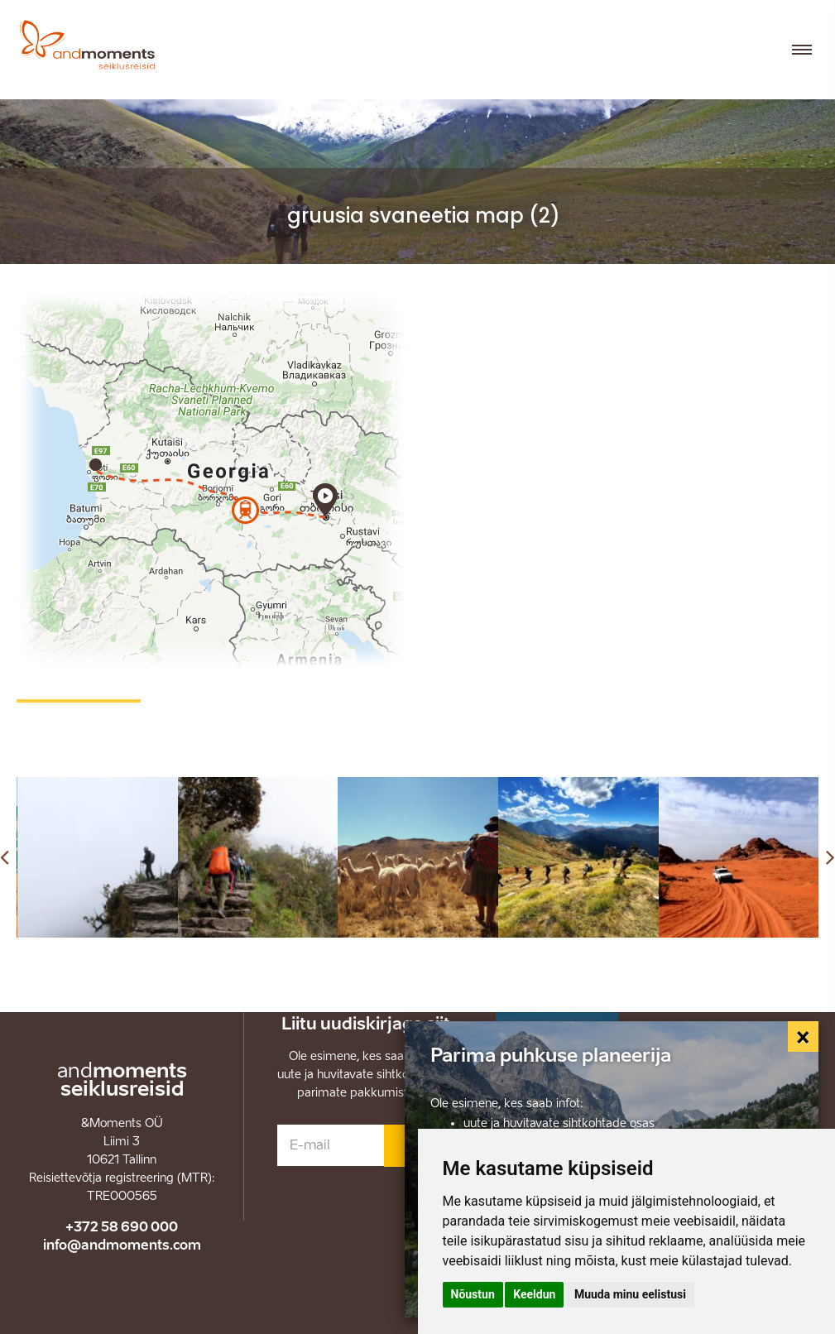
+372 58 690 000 (121, 1227)
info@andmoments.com (122, 1245)
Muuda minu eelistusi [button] (630, 1294)
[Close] (803, 1037)
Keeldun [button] (534, 1294)
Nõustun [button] (473, 1294)
